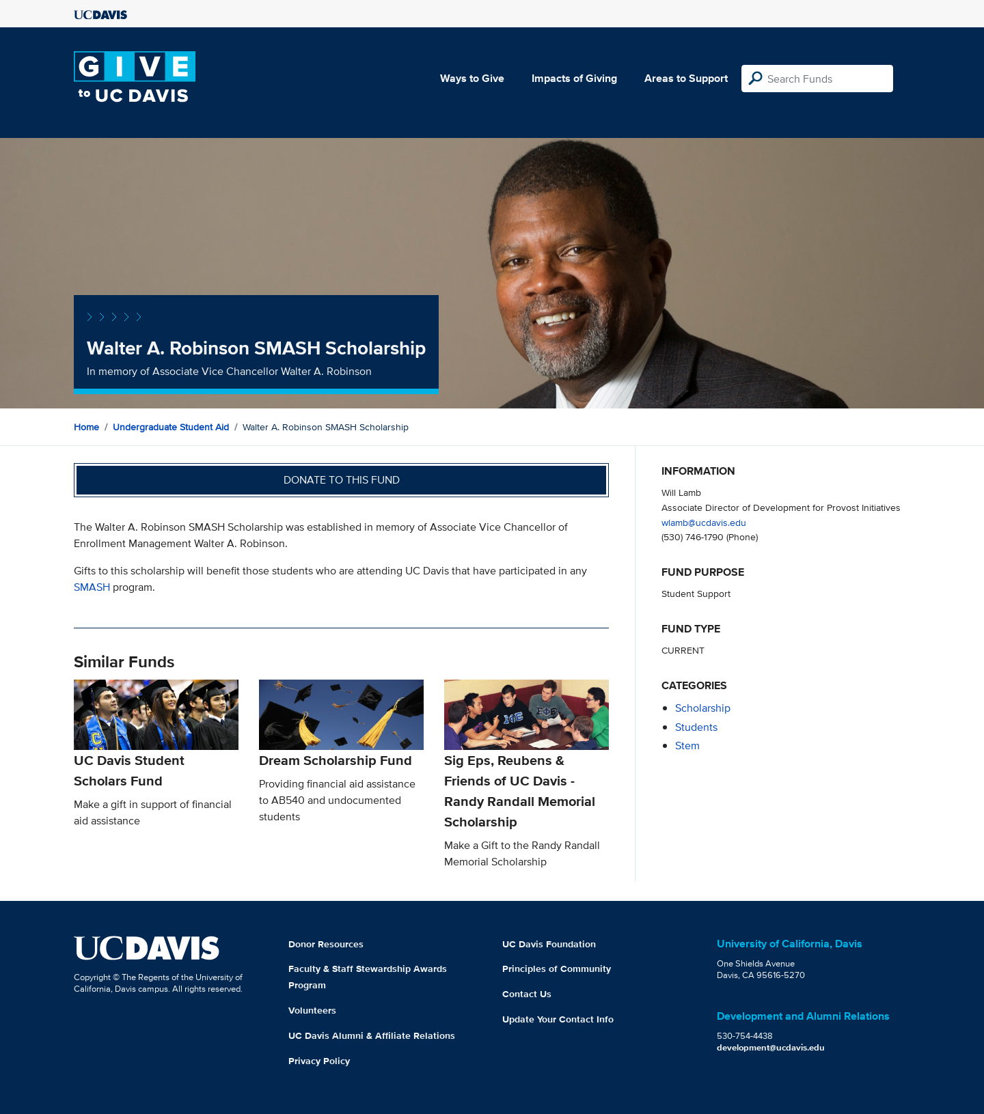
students (696, 727)
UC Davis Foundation (549, 944)
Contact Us (526, 994)
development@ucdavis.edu (771, 1047)
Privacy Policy (319, 1061)
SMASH (92, 587)
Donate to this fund (342, 480)
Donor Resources (326, 944)
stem (687, 745)
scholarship (702, 708)
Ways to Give (472, 78)
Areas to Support (686, 78)
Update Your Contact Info (558, 1019)
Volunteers (312, 1010)
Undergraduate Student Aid (171, 427)
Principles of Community (556, 968)
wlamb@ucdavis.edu (703, 522)
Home (86, 427)
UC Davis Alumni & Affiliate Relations (371, 1035)
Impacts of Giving (574, 78)
